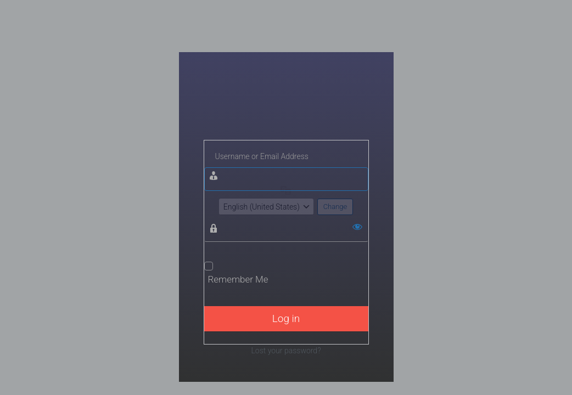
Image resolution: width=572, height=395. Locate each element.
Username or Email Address (262, 156)
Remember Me (238, 279)
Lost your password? (286, 350)
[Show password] (357, 227)
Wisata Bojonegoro (286, 108)
